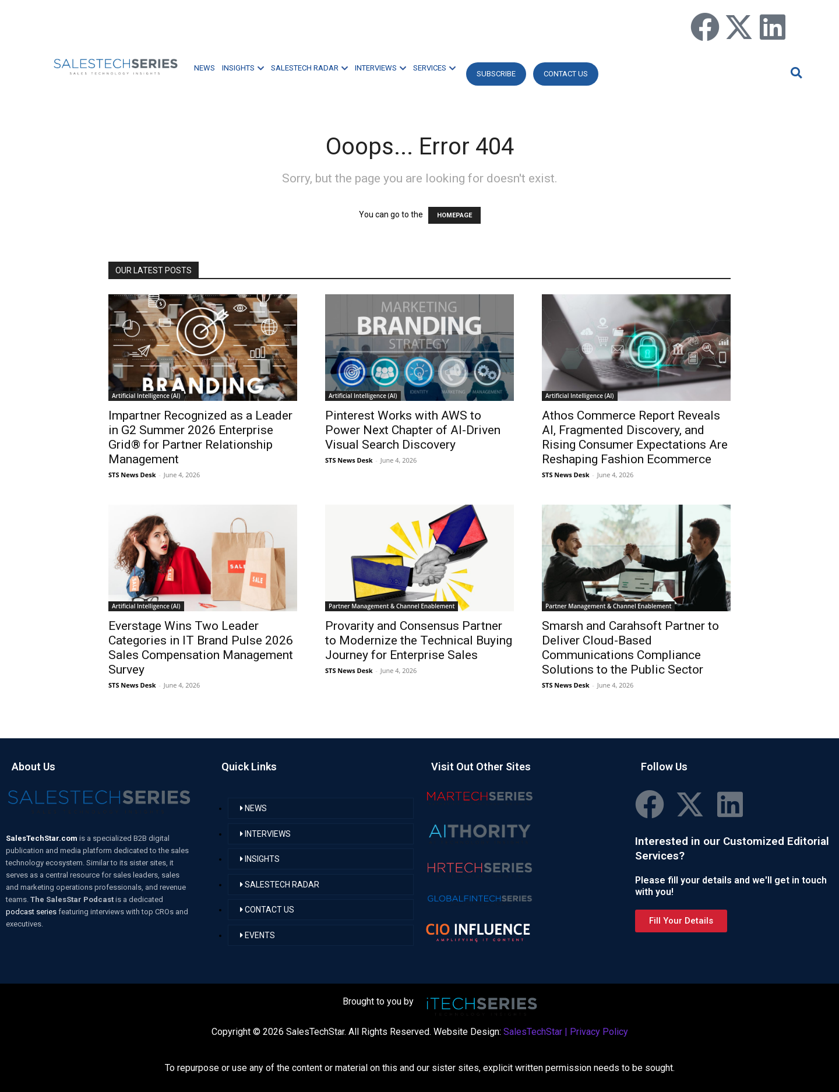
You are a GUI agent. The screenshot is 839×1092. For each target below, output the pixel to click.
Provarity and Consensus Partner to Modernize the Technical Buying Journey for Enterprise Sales (418, 640)
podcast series (32, 911)
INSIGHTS (243, 68)
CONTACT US (566, 73)
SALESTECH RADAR (309, 68)
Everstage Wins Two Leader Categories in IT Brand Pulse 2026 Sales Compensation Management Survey (200, 648)
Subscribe (496, 73)
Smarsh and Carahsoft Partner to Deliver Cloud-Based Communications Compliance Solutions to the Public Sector (630, 648)
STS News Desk (132, 474)
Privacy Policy (599, 1031)
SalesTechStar (532, 1031)
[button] (794, 72)
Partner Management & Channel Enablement (391, 606)
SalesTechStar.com (42, 838)
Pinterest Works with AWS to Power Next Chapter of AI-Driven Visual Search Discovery (412, 430)
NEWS (204, 68)
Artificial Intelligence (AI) (146, 396)
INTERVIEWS (380, 68)
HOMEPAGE (454, 215)
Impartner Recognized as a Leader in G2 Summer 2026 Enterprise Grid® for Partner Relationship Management (200, 437)
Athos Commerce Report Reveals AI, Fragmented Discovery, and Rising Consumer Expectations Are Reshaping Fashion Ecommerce (635, 437)
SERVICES (434, 68)
